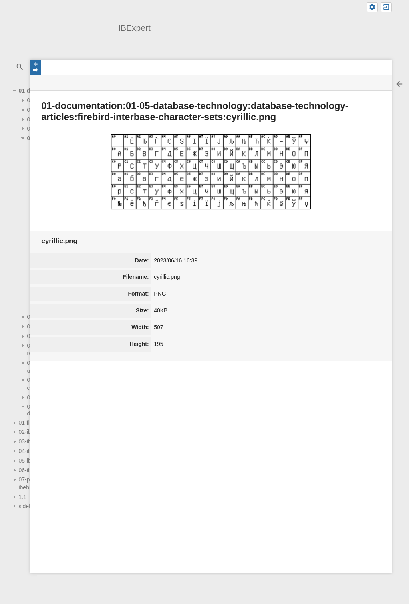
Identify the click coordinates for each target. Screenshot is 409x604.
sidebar (27, 506)
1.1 (22, 497)
